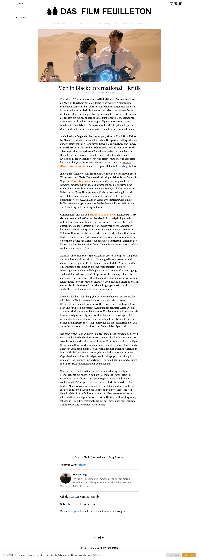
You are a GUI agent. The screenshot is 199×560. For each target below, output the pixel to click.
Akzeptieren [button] (189, 555)
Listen (99, 23)
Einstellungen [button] (173, 555)
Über (117, 23)
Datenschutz (142, 23)
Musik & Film (86, 23)
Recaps (108, 23)
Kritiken (55, 23)
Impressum (128, 23)
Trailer (74, 23)
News (64, 23)
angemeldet (77, 511)
